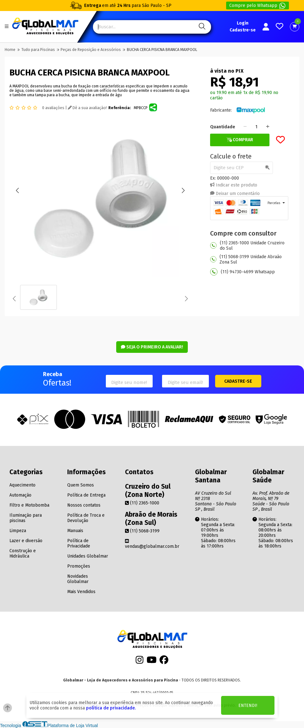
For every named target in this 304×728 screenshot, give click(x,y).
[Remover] (245, 127)
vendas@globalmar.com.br (152, 543)
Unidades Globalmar (87, 556)
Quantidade (222, 127)
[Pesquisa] (201, 27)
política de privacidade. (111, 708)
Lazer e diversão (25, 540)
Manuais (75, 530)
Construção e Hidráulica (22, 553)
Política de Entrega (86, 495)
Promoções (78, 566)
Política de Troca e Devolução (86, 518)
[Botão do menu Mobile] (6, 27)
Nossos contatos (83, 505)
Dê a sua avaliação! (87, 108)
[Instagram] (140, 661)
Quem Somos (80, 485)
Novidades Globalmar (78, 579)
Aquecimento (22, 485)
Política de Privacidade (78, 543)
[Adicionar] (267, 127)
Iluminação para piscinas (25, 518)
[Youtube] (152, 661)
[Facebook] (164, 661)
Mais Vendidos (81, 591)
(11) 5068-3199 (142, 531)
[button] (17, 191)
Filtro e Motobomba (29, 505)
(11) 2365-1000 (142, 503)
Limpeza (17, 530)
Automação (20, 495)
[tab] (249, 208)
